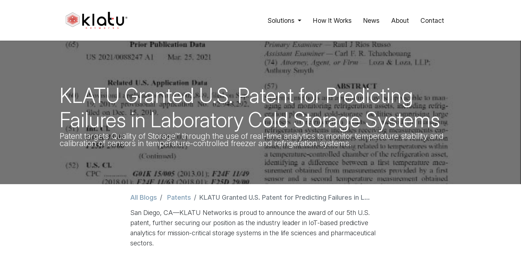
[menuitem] (332, 20)
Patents (179, 197)
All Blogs (143, 197)
